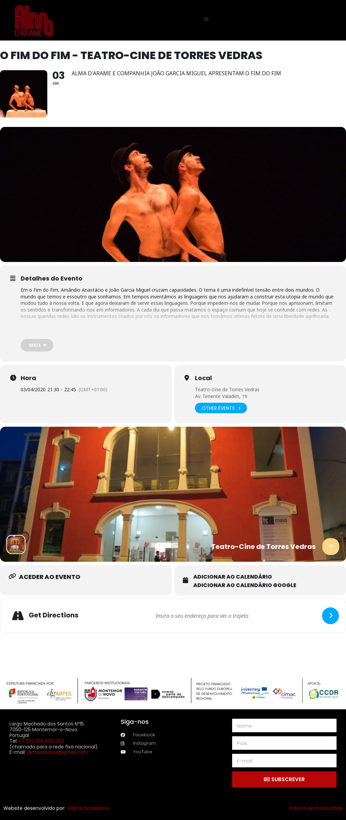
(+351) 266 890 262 (41, 741)
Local (203, 378)
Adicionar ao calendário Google (244, 585)
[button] (207, 19)
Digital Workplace (88, 808)
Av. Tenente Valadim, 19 (221, 396)
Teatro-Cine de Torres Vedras (227, 389)
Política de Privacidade (316, 808)
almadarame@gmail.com (57, 752)
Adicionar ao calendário (232, 577)
